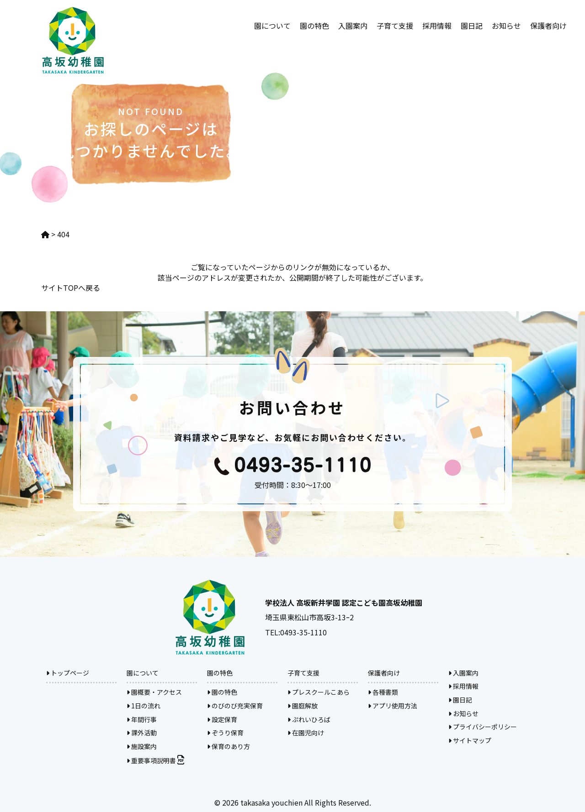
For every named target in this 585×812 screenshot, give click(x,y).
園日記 (472, 25)
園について (272, 25)
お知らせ (506, 25)
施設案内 (142, 746)
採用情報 (437, 25)
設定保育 (222, 719)
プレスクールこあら (318, 692)
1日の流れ (143, 705)
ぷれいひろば (308, 719)
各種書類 (383, 692)
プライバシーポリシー (482, 726)
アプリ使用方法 (392, 705)
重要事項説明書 (155, 760)
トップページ (67, 672)
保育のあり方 (228, 746)
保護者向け (548, 25)
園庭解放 (302, 705)
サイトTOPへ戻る (70, 287)
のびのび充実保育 (235, 705)
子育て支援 (395, 25)
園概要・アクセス (154, 692)
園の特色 (314, 25)
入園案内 (352, 25)
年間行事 (142, 719)
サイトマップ (469, 740)
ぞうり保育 (225, 732)
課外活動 (142, 732)
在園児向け (305, 732)
